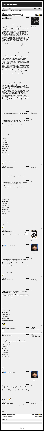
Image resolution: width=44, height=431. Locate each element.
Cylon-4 (32, 166)
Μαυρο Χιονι (6, 245)
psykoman (5, 18)
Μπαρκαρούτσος (33, 327)
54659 (35, 328)
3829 (35, 26)
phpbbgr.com (25, 427)
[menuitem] (12, 8)
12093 (35, 119)
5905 (35, 240)
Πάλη (3, 13)
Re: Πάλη (4, 17)
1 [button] (36, 15)
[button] (35, 15)
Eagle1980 (5, 231)
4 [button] (40, 15)
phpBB (20, 425)
